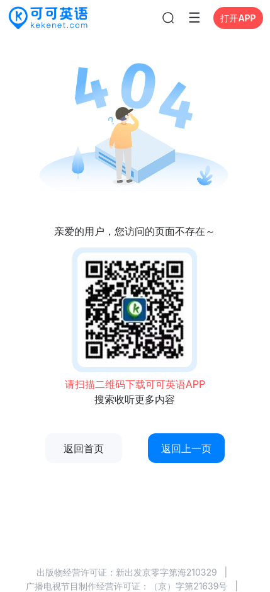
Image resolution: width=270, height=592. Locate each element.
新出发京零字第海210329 (166, 572)
